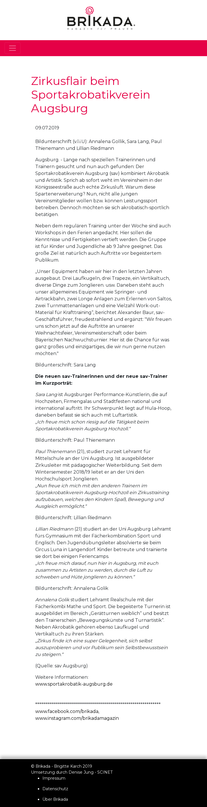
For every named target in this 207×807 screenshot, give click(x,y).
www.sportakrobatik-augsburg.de (74, 684)
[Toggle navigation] (12, 48)
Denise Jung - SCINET (91, 772)
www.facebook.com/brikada (66, 711)
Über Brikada (55, 799)
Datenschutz (55, 788)
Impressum (53, 778)
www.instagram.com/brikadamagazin (77, 718)
